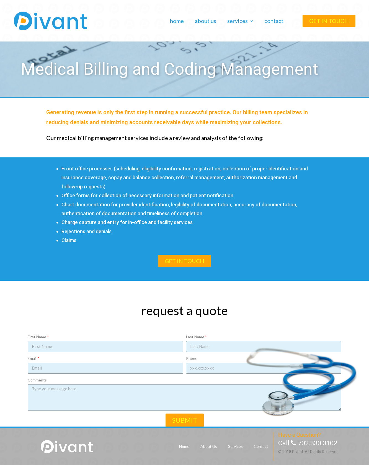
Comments (37, 380)
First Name (37, 336)
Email (32, 358)
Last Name (195, 336)
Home (177, 20)
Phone (191, 358)
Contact (273, 20)
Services (240, 20)
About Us (205, 20)
